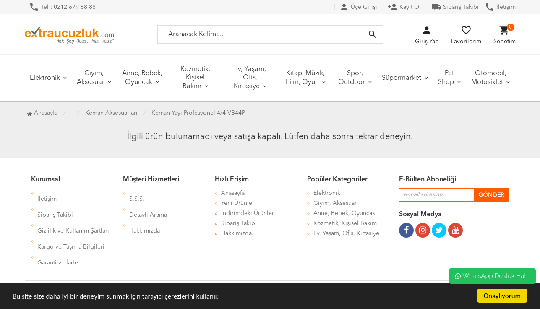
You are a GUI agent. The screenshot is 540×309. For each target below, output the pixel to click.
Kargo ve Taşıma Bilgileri (70, 223)
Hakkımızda (144, 213)
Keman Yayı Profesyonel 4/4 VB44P (198, 113)
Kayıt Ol (404, 7)
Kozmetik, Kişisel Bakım (195, 78)
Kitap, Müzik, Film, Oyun (305, 78)
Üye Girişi (358, 7)
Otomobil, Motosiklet (488, 78)
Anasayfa (42, 113)
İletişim (500, 7)
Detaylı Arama (148, 203)
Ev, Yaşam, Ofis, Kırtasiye (250, 78)
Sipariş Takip (238, 223)
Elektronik (45, 78)
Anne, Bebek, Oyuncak (142, 78)
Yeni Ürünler (237, 203)
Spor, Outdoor (351, 78)
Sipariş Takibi (455, 7)
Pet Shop (446, 78)
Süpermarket (401, 78)
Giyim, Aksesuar (90, 78)
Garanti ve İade (57, 233)
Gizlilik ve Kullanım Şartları (73, 213)
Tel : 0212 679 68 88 (62, 7)
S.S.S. (136, 193)
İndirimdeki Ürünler (247, 213)
